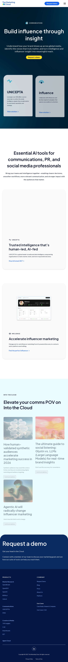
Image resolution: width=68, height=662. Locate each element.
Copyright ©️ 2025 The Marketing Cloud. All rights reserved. (34, 654)
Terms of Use (39, 659)
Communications (9, 481)
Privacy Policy (29, 659)
